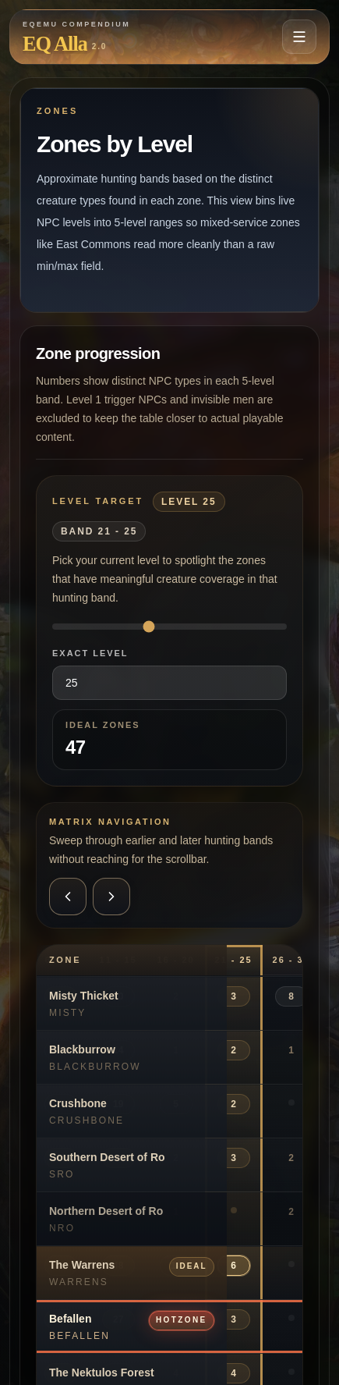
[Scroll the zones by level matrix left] (68, 896)
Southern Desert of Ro (107, 1157)
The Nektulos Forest (101, 1372)
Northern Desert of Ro (106, 1211)
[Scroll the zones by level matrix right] (111, 896)
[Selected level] (169, 626)
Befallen (70, 1318)
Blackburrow (82, 1049)
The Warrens (82, 1265)
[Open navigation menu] (299, 37)
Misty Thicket (83, 995)
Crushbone (78, 1103)
